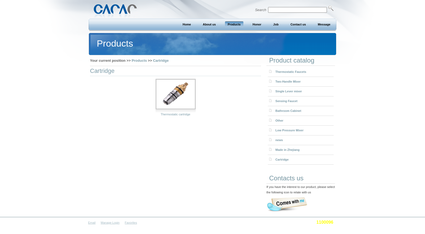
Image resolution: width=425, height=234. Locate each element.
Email (92, 222)
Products (139, 60)
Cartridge (161, 60)
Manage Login (110, 222)
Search (294, 10)
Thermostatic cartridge (175, 114)
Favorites (131, 222)
